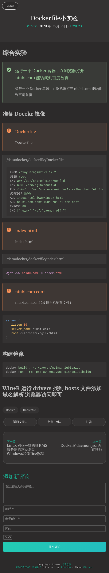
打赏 (89, 422)
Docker (10, 410)
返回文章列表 (22, 422)
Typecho (66, 567)
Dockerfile (29, 410)
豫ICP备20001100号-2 (28, 567)
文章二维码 (54, 422)
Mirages (88, 567)
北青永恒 (66, 564)
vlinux (31, 26)
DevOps (76, 26)
